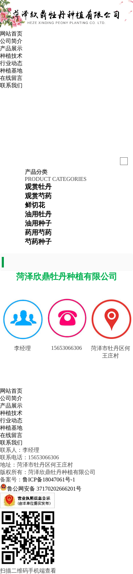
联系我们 (11, 85)
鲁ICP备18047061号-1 (48, 479)
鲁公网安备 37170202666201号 (44, 489)
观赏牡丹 (38, 186)
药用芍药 (38, 232)
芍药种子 (38, 241)
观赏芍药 (38, 196)
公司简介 (11, 41)
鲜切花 (35, 205)
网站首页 (11, 34)
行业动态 (11, 63)
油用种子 (38, 223)
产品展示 (11, 48)
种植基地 (11, 71)
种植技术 (11, 56)
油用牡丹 (38, 214)
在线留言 (11, 78)
